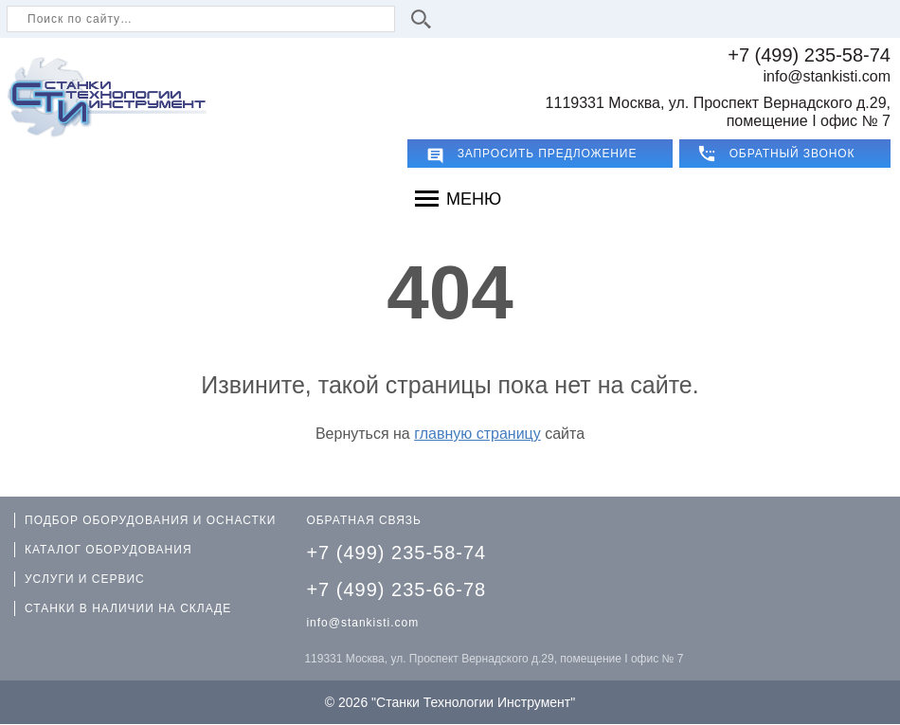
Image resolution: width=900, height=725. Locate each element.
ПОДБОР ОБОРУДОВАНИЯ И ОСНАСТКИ (150, 520)
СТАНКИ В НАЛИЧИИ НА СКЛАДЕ (128, 608)
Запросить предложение (548, 153)
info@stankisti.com (827, 76)
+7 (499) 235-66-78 (396, 589)
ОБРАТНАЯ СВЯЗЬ (364, 520)
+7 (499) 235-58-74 (809, 55)
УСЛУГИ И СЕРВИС (85, 579)
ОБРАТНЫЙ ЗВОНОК (792, 153)
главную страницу (477, 434)
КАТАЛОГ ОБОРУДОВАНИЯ (108, 549)
